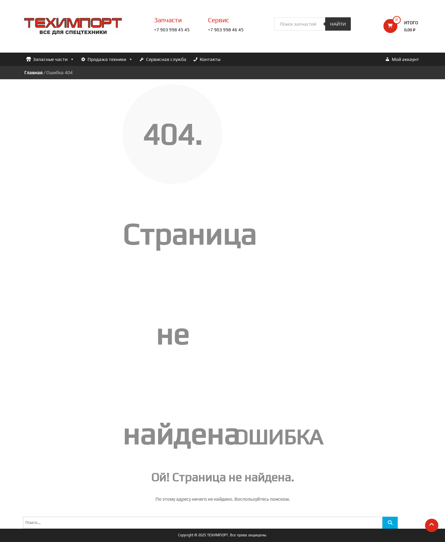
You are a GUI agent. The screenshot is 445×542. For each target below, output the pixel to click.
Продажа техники (110, 59)
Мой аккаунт (405, 59)
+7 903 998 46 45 (226, 29)
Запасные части (53, 59)
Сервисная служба (166, 59)
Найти (338, 24)
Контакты (210, 59)
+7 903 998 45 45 (172, 29)
